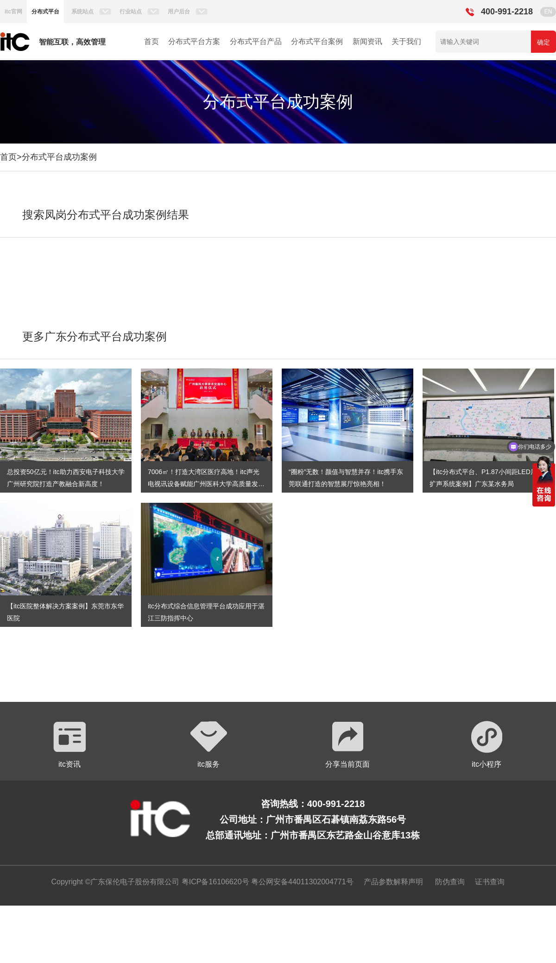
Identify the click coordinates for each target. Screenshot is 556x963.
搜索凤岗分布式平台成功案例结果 (105, 214)
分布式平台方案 (194, 41)
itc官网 (13, 11)
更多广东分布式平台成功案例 (94, 336)
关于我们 (406, 41)
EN (548, 11)
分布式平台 (45, 11)
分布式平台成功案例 (59, 157)
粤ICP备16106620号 (214, 882)
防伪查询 (450, 882)
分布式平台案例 (317, 41)
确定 (543, 42)
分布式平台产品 (256, 41)
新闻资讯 (367, 41)
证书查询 (490, 882)
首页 (151, 41)
